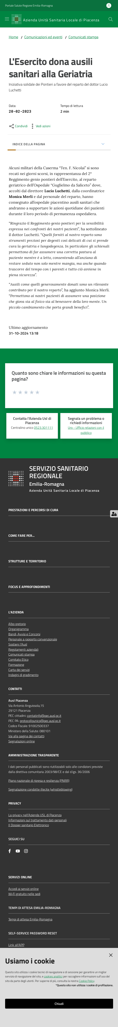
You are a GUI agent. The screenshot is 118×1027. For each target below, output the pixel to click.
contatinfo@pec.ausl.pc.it (44, 715)
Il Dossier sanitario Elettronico (28, 825)
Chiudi (59, 1003)
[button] (110, 19)
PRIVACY (14, 803)
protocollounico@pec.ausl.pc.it (40, 720)
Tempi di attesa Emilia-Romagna (30, 919)
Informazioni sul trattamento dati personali (37, 820)
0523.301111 (43, 427)
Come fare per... (21, 535)
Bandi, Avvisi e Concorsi (24, 634)
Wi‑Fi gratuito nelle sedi (24, 893)
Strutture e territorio (27, 561)
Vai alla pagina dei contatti (26, 736)
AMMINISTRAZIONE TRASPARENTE (33, 755)
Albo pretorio (17, 623)
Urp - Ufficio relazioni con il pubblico (86, 430)
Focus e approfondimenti (29, 586)
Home (13, 37)
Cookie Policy (86, 981)
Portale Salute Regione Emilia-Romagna (29, 5)
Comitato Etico (18, 659)
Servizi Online (20, 877)
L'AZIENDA (16, 612)
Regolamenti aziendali (23, 649)
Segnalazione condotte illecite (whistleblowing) (40, 789)
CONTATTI (15, 689)
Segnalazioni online (21, 741)
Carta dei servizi (19, 669)
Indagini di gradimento (23, 674)
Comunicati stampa (83, 37)
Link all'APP (16, 944)
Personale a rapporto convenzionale (32, 639)
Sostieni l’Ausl (17, 644)
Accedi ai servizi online (23, 888)
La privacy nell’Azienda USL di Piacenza (35, 815)
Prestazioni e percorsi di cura (33, 510)
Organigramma (18, 628)
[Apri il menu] (6, 18)
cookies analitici (53, 976)
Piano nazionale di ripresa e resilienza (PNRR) (38, 780)
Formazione (16, 664)
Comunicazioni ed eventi (43, 37)
